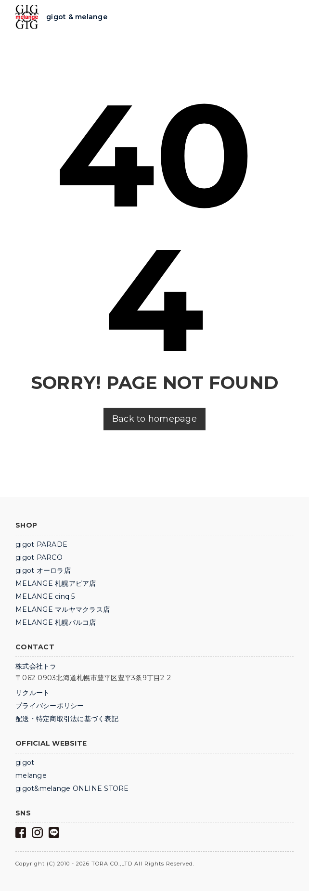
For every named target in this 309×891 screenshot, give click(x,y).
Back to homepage (154, 418)
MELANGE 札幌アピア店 (55, 583)
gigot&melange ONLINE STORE (72, 788)
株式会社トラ (36, 666)
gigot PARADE (41, 544)
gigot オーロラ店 (43, 570)
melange (31, 775)
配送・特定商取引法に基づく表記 (66, 718)
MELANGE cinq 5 (45, 596)
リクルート (32, 692)
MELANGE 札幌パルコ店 (55, 622)
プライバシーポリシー (49, 705)
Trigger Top (286, 17)
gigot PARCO (39, 557)
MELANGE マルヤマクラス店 (62, 609)
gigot (24, 762)
